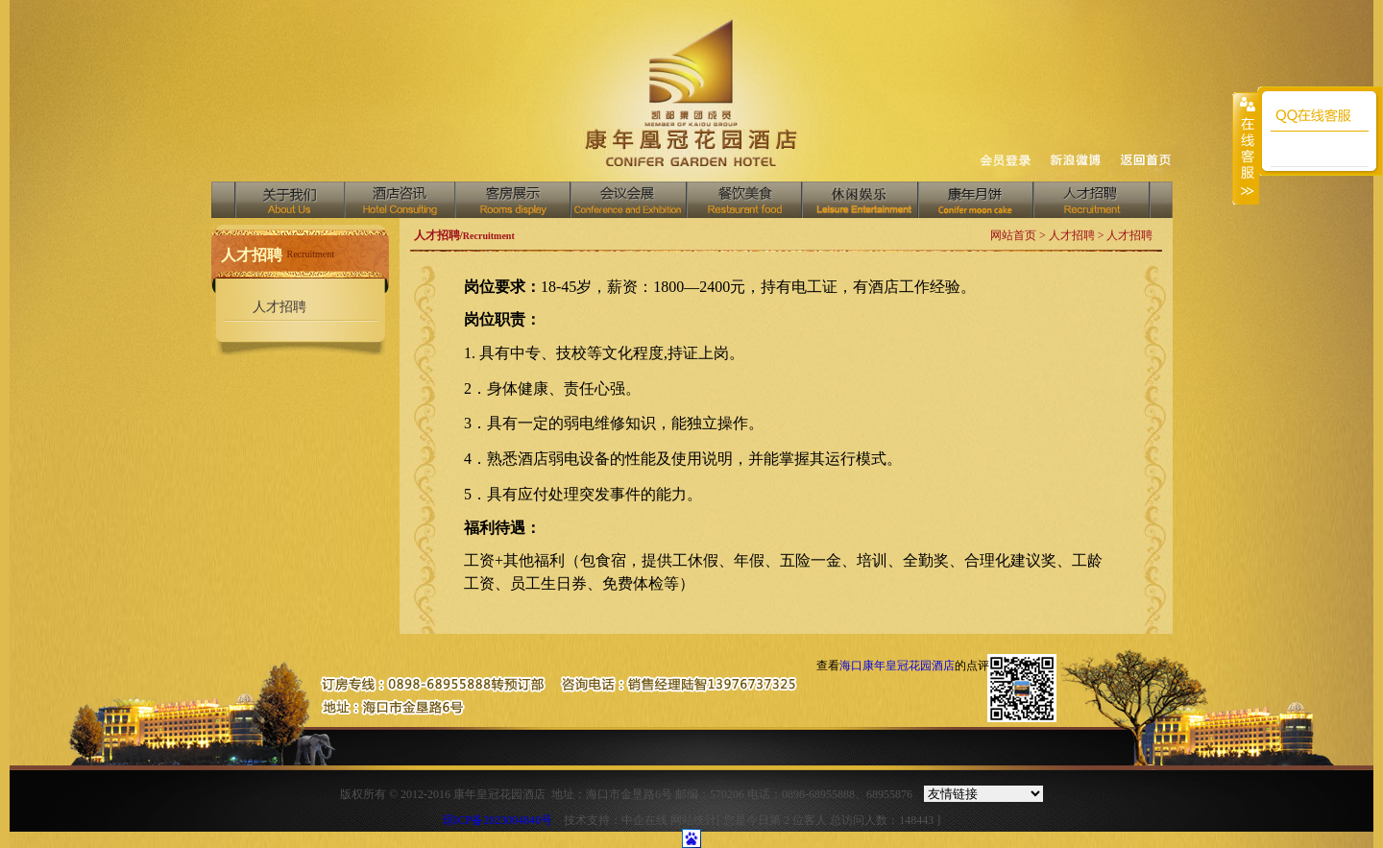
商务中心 (974, 200)
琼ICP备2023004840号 (498, 820)
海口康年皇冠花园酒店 (897, 665)
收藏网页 (1005, 162)
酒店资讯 (399, 200)
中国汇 (859, 200)
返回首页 (1146, 160)
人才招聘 (1091, 200)
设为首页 (1077, 163)
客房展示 (512, 200)
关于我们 (290, 200)
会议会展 (628, 200)
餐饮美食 (743, 200)
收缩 (1245, 148)
